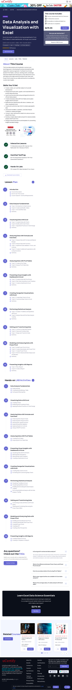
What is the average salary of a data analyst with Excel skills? (48, 583)
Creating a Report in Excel (18, 538)
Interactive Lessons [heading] (18, 143)
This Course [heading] (13, 64)
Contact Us (29, 665)
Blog (38, 671)
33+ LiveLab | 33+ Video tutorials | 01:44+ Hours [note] (22, 169)
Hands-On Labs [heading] (16, 166)
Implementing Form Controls (18, 426)
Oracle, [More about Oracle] (9, 668)
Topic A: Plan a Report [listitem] (16, 367)
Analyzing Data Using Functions (19, 421)
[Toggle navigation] (70, 1)
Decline (49, 687)
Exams (39, 665)
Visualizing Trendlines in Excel (19, 483)
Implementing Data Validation (18, 424)
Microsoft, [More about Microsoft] (4, 668)
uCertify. (11, 679)
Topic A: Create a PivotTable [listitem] (18, 263)
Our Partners (29, 671)
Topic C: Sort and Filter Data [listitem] (18, 210)
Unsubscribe (40, 676)
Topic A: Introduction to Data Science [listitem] (20, 206)
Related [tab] (25, 59)
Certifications (41, 663)
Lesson (11, 182)
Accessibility (29, 683)
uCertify (12, 9)
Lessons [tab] (11, 59)
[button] (63, 653)
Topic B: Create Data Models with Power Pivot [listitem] (22, 349)
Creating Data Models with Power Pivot (21, 522)
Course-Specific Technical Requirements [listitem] (21, 195)
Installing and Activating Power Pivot (20, 521)
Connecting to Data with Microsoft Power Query (22, 503)
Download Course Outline (12, 175)
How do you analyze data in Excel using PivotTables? (47, 571)
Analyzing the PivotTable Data (19, 440)
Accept (55, 687)
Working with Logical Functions (19, 422)
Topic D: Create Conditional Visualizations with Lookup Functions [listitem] (23, 250)
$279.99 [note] (36, 606)
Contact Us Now (10, 563)
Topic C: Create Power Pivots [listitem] (18, 351)
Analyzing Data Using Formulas (19, 419)
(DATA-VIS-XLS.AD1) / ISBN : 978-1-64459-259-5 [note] (17, 43)
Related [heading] (10, 634)
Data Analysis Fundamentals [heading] (19, 204)
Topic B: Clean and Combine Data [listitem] (19, 331)
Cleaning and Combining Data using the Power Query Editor (21, 507)
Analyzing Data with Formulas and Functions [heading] (21, 237)
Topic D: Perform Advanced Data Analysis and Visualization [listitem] (22, 353)
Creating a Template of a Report (19, 540)
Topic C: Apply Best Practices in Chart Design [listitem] (22, 226)
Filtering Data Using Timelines (19, 456)
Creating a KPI (15, 526)
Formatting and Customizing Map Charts (21, 472)
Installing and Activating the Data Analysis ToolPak (21, 487)
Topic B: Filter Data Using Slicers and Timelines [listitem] (22, 281)
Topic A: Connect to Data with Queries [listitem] (20, 329)
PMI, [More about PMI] (3, 670)
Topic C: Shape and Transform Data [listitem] (20, 333)
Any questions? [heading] (16, 552)
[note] (6, 45)
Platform (28, 673)
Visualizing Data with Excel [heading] (19, 220)
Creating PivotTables (16, 438)
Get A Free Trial (8, 51)
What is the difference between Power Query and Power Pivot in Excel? (48, 564)
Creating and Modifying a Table (19, 390)
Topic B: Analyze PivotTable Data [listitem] (19, 265)
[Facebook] (50, 675)
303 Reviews (12, 48)
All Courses (8, 638)
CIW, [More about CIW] (21, 668)
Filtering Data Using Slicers (18, 454)
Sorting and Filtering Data (17, 392)
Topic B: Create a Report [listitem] (17, 369)
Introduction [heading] (14, 189)
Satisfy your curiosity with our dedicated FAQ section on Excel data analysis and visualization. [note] (16, 558)
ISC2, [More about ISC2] (5, 670)
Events (39, 668)
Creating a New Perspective (18, 528)
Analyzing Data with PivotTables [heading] (21, 261)
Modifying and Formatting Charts (19, 404)
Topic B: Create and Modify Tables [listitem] (19, 208)
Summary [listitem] (13, 211)
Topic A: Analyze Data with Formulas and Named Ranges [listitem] (23, 241)
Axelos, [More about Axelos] (13, 670)
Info (24, 649)
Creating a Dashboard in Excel (19, 458)
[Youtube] (58, 675)
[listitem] (25, 10)
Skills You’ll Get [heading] (10, 85)
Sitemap (39, 673)
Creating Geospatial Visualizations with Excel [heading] (22, 294)
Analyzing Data (15, 388)
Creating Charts (15, 403)
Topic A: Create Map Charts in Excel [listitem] (20, 297)
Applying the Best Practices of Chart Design (22, 406)
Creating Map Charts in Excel (18, 471)
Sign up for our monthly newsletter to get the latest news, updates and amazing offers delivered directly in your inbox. (58, 661)
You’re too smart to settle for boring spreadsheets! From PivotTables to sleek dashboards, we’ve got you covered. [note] (20, 38)
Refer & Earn (40, 679)
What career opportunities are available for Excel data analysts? (47, 577)
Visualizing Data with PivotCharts (19, 453)
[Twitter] (67, 675)
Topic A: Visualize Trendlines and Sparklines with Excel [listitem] (22, 312)
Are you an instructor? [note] (57, 33)
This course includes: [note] (53, 14)
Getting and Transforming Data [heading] (20, 327)
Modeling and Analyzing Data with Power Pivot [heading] (21, 344)
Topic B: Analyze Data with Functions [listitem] (20, 243)
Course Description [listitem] (16, 192)
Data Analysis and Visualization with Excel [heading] (21, 27)
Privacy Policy (30, 680)
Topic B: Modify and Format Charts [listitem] (19, 224)
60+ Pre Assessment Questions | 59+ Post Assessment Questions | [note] (21, 158)
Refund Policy (41, 681)
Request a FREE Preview (57, 42)
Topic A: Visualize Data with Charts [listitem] (19, 222)
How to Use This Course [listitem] (17, 194)
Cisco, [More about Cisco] (13, 668)
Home (5, 10)
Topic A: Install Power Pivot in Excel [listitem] (19, 347)
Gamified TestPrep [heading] (18, 155)
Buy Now (36, 611)
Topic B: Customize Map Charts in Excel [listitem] (21, 299)
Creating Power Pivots (17, 524)
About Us (28, 660)
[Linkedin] (62, 675)
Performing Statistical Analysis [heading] (20, 309)
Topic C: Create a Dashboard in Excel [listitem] (20, 283)
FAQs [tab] (20, 59)
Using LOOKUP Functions (17, 428)
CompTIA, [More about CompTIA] (17, 668)
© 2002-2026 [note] (10, 680)
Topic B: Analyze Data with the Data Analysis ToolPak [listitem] (22, 316)
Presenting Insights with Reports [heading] (21, 364)
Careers (28, 668)
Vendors (39, 660)
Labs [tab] (16, 59)
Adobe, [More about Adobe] (9, 670)
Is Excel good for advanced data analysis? (44, 551)
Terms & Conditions (29, 677)
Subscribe (64, 666)
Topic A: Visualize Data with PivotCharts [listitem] (21, 279)
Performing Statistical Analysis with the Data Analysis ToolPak (22, 491)
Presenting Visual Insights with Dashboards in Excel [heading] (20, 276)
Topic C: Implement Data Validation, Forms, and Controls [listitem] (23, 246)
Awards (28, 663)
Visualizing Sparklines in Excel (18, 485)
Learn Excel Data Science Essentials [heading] (36, 595)
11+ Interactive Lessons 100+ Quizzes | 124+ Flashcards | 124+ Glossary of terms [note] (21, 147)
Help (67, 687)
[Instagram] (54, 675)
